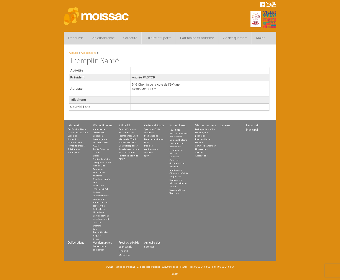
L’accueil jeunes (100, 139)
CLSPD (122, 159)
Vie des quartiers (234, 38)
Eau (95, 229)
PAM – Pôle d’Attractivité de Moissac (101, 189)
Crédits (174, 274)
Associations (88, 52)
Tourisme (97, 175)
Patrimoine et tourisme (197, 38)
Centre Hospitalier (128, 145)
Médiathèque (151, 135)
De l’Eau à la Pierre (77, 129)
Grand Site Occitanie (78, 132)
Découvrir (75, 38)
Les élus (225, 125)
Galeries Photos (75, 142)
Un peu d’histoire (178, 139)
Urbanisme (98, 212)
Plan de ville (99, 165)
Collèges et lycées (102, 162)
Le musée (174, 156)
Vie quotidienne (103, 38)
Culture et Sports (158, 38)
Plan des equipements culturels (151, 149)
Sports (147, 155)
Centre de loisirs (101, 159)
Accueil (73, 52)
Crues (96, 239)
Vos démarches (102, 242)
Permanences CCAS (128, 135)
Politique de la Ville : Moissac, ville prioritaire (205, 132)
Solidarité (130, 38)
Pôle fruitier (99, 172)
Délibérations (76, 242)
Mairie (260, 38)
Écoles (96, 155)
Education (98, 135)
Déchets (97, 225)
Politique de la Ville (128, 155)
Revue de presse (76, 145)
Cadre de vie (99, 209)
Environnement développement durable (101, 219)
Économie (98, 169)
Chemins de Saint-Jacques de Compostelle (179, 176)
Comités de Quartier (205, 145)
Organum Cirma (177, 190)
